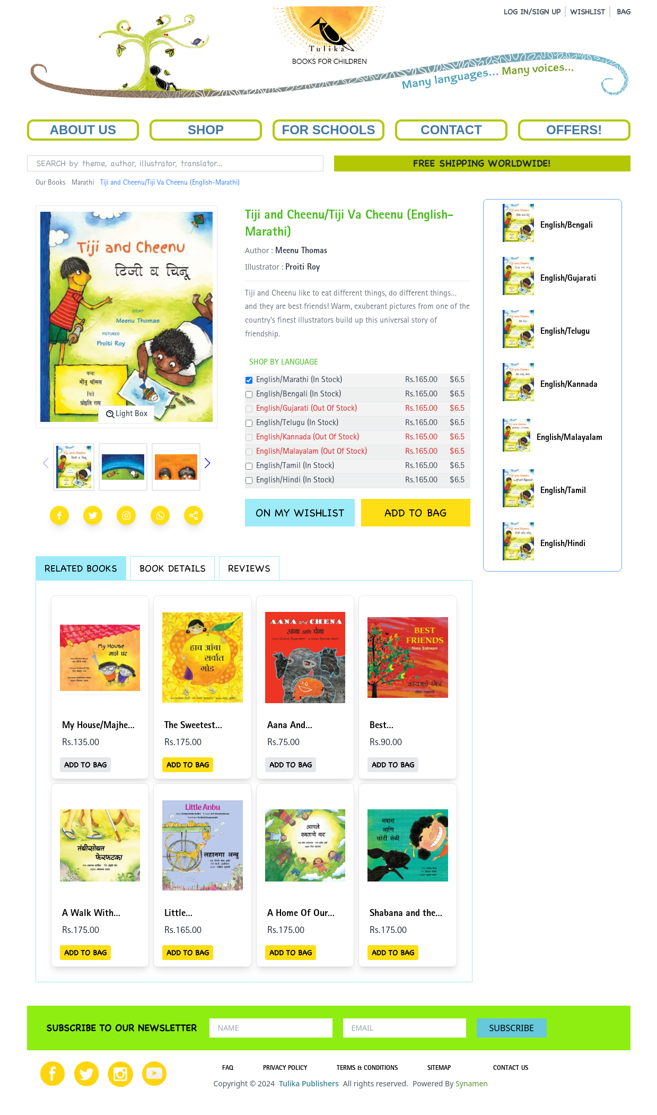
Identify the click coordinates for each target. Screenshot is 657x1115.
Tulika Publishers (309, 1083)
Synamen (471, 1083)
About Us (83, 130)
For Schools (328, 130)
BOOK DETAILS (172, 568)
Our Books (50, 183)
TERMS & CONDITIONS (367, 1069)
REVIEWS (249, 568)
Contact (451, 130)
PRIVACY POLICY (285, 1069)
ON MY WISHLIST (300, 513)
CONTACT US (510, 1069)
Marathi (83, 183)
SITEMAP (439, 1069)
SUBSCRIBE (511, 1028)
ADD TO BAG (415, 513)
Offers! (574, 130)
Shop (206, 130)
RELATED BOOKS (81, 568)
